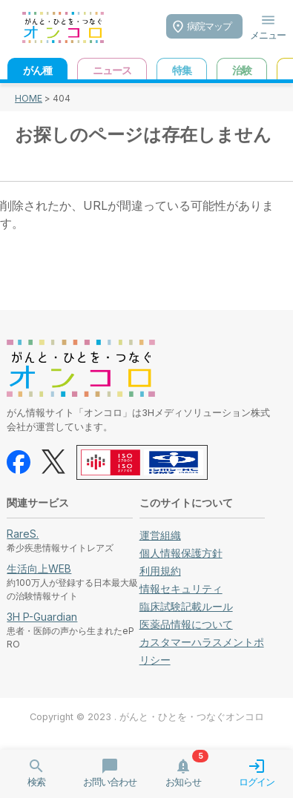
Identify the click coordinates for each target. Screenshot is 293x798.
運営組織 (160, 535)
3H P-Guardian (42, 616)
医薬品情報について (186, 624)
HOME (28, 98)
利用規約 (160, 570)
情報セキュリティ (181, 588)
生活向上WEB (39, 568)
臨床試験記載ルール (186, 606)
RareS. (23, 533)
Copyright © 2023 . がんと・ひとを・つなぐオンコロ (147, 716)
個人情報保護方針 (181, 553)
